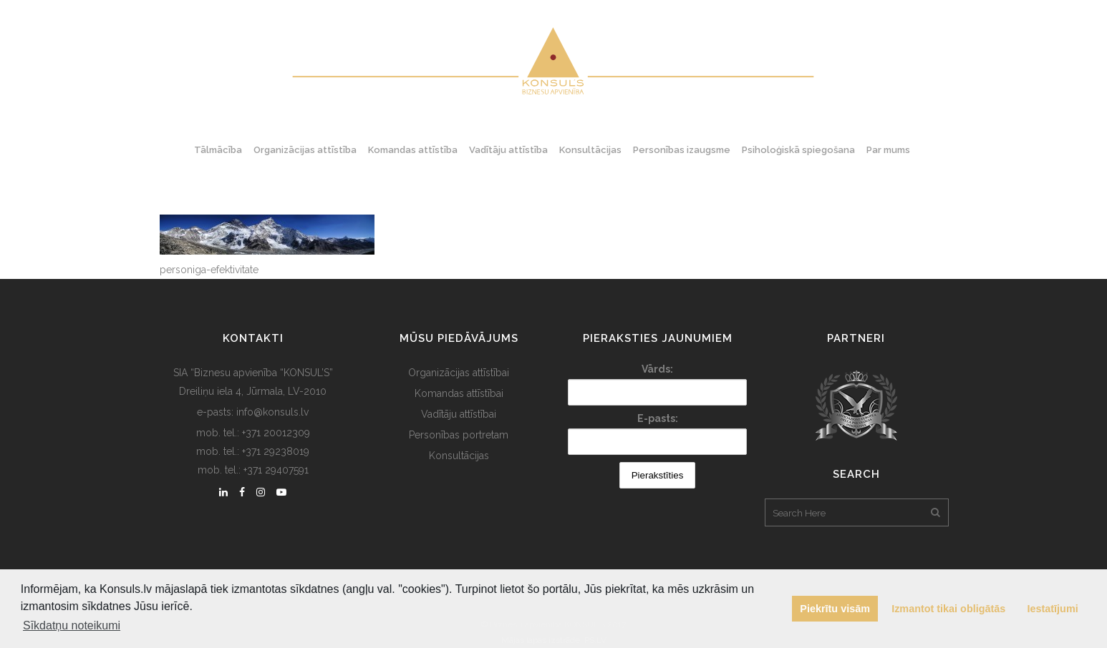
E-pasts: (657, 418)
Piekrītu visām (835, 608)
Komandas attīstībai (459, 393)
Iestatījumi (1053, 608)
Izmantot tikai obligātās (948, 608)
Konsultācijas (459, 455)
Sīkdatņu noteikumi (71, 625)
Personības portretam (458, 435)
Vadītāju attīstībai (458, 414)
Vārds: (657, 369)
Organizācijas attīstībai (458, 372)
